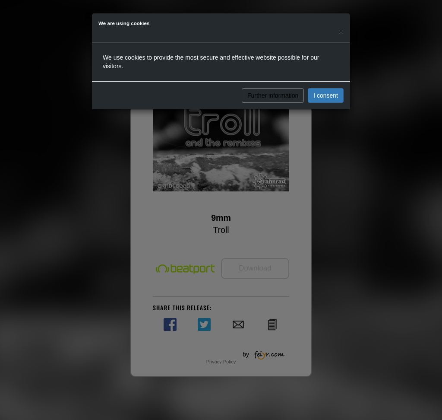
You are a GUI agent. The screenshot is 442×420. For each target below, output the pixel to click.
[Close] (341, 30)
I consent (325, 95)
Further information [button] (272, 95)
